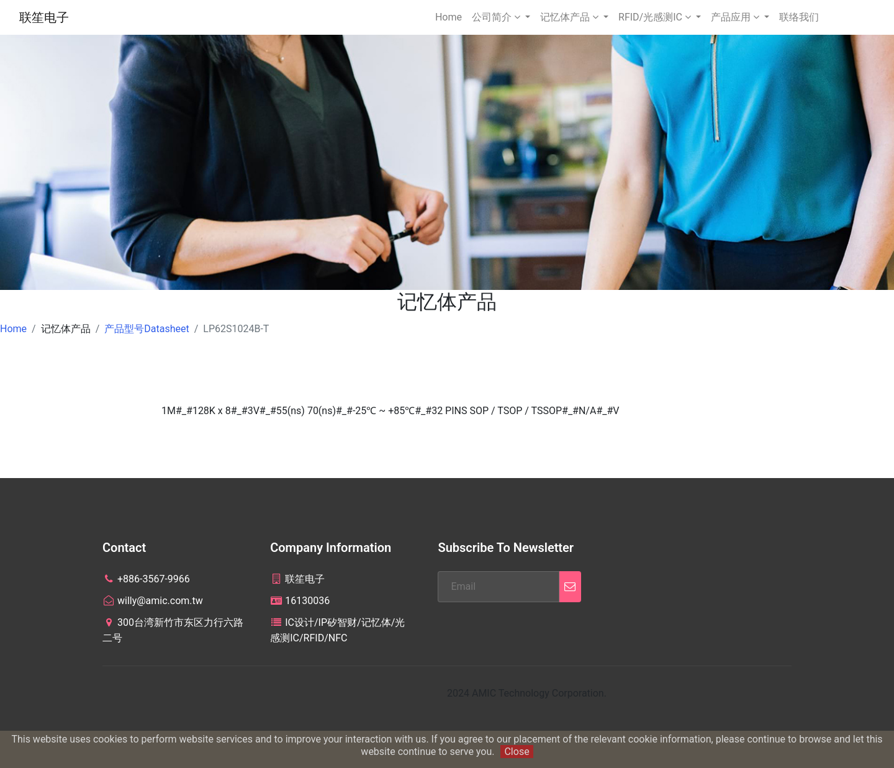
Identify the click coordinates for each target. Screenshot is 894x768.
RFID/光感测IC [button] (655, 17)
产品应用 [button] (736, 17)
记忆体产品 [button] (570, 17)
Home (448, 17)
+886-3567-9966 (146, 579)
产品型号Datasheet (146, 329)
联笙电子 (44, 17)
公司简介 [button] (497, 17)
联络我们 (799, 17)
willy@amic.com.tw (152, 601)
